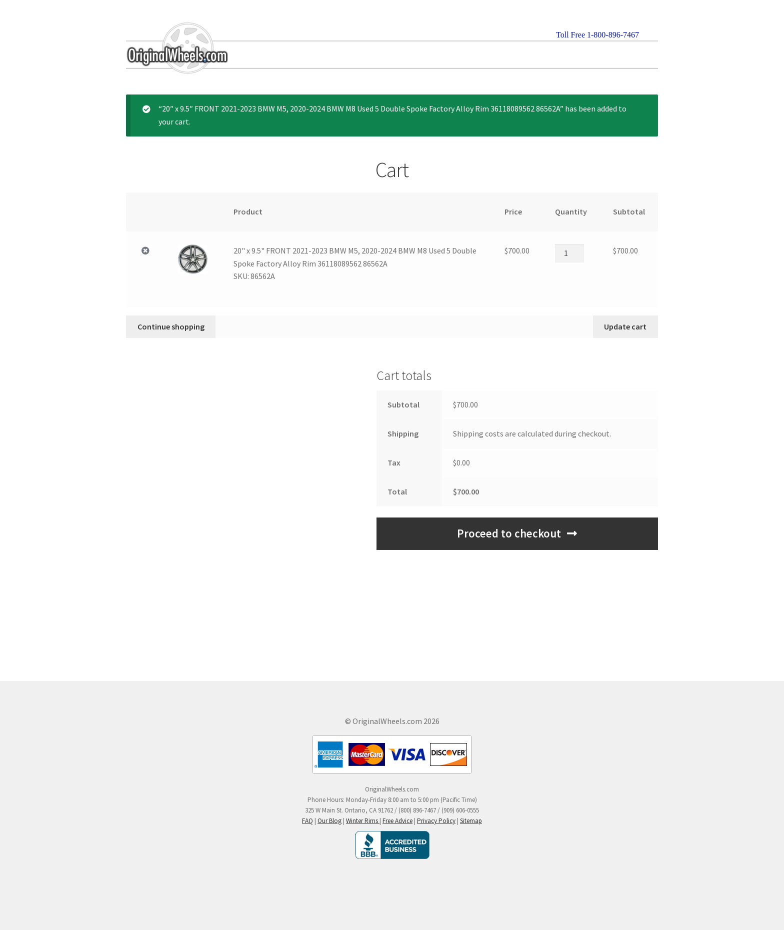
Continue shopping (171, 327)
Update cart (625, 327)
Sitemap (471, 820)
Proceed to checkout (509, 533)
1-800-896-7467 (613, 34)
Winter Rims (363, 820)
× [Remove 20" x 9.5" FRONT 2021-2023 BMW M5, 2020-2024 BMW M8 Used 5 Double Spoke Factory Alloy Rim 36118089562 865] (145, 251)
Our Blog (330, 820)
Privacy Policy (436, 820)
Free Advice (397, 820)
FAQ (307, 820)
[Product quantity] (569, 253)
